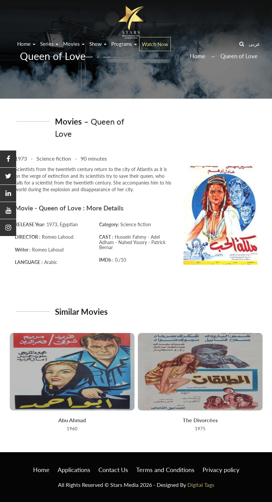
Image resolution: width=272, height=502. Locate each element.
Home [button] (26, 44)
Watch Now (155, 44)
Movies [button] (74, 44)
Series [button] (49, 44)
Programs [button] (124, 44)
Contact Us (113, 469)
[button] (8, 159)
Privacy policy (221, 469)
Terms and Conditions (165, 469)
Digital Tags (200, 484)
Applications (74, 469)
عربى (254, 44)
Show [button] (98, 44)
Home (41, 469)
